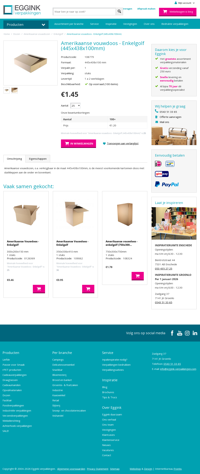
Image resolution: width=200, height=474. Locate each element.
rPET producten (12, 369)
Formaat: (66, 62)
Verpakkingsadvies (113, 369)
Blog (104, 386)
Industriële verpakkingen (17, 410)
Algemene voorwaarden (71, 468)
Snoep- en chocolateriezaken (69, 410)
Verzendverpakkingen (15, 415)
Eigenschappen (38, 158)
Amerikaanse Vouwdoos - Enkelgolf (23, 243)
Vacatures (108, 449)
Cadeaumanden (11, 385)
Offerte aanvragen (170, 117)
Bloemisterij (59, 374)
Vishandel (57, 415)
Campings (58, 359)
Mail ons (164, 122)
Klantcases (108, 434)
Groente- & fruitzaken (65, 385)
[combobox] (88, 11)
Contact (106, 454)
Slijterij (56, 405)
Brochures (108, 391)
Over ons (149, 23)
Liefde (6, 359)
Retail (55, 400)
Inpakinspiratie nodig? (114, 359)
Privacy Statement (97, 468)
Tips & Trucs (109, 396)
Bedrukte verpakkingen (174, 23)
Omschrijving (14, 158)
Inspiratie (111, 23)
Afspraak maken (146, 8)
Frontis (178, 468)
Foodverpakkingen (13, 405)
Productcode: (69, 57)
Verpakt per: (68, 67)
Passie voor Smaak (14, 364)
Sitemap (115, 468)
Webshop (135, 468)
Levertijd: (66, 78)
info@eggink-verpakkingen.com (178, 369)
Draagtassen (10, 379)
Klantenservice (110, 439)
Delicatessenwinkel (63, 364)
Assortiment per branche (68, 23)
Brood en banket (62, 379)
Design (148, 468)
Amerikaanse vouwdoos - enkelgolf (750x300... (122, 243)
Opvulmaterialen (12, 390)
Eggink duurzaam (112, 413)
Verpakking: (67, 73)
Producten (11, 352)
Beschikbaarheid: (70, 84)
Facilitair (7, 400)
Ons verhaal (109, 419)
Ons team (108, 424)
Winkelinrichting (11, 420)
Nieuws (106, 444)
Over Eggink (111, 407)
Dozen (6, 395)
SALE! (6, 430)
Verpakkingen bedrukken (116, 364)
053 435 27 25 (163, 268)
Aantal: (65, 105)
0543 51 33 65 (168, 111)
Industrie (57, 390)
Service (94, 23)
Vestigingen (130, 23)
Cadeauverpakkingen (15, 374)
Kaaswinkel (58, 395)
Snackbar (57, 369)
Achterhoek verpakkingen (17, 425)
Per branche (62, 352)
